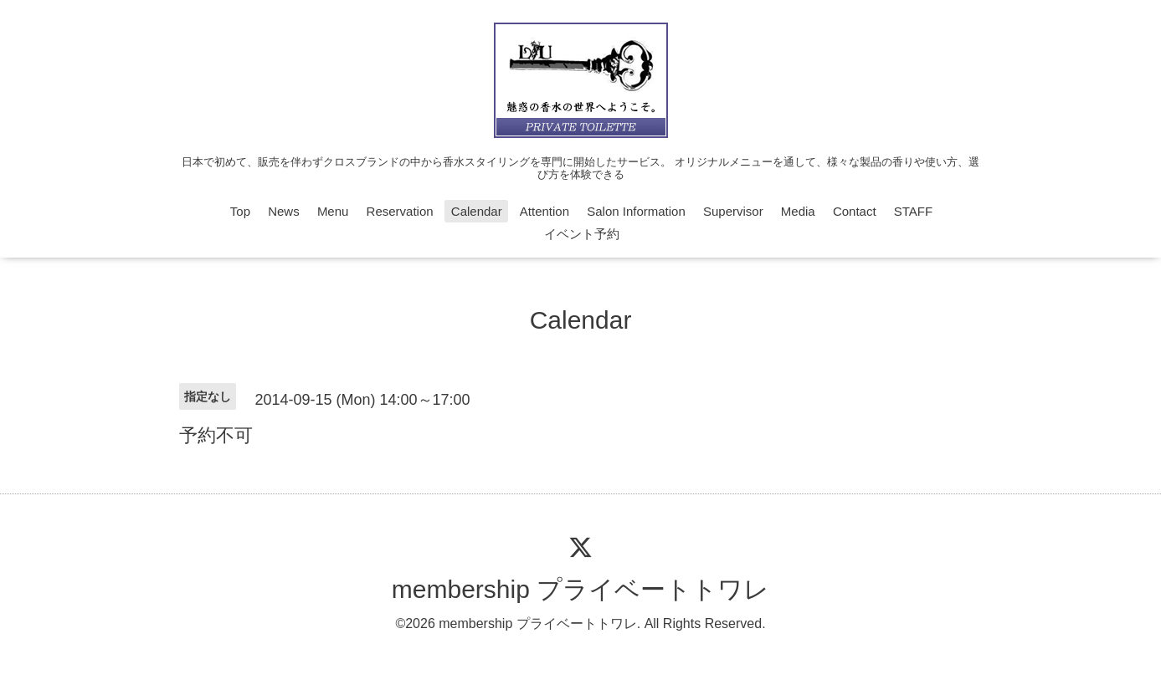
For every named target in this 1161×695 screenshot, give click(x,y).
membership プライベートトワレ (580, 589)
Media (798, 211)
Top (240, 211)
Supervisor (733, 211)
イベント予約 (581, 234)
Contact (854, 211)
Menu (333, 211)
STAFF (913, 211)
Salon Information (636, 211)
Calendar (476, 211)
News (284, 211)
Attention (544, 211)
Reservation (400, 211)
